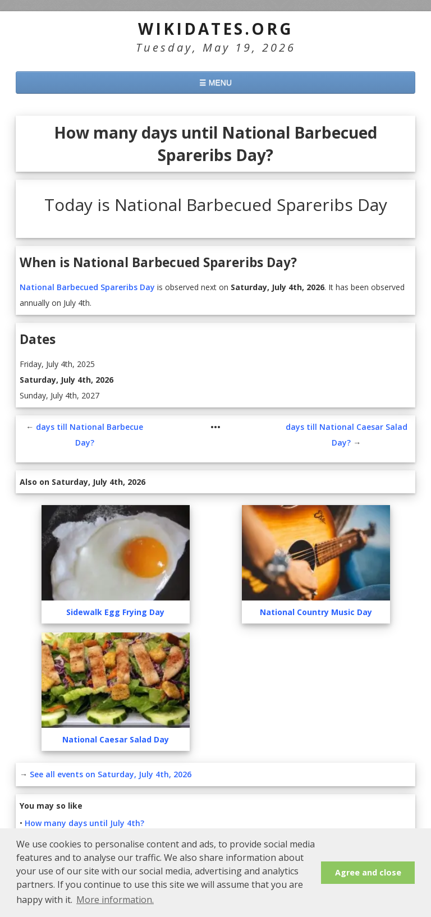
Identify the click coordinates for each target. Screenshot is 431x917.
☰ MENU (215, 82)
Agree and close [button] (368, 872)
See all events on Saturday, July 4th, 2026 (110, 774)
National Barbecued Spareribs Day (87, 287)
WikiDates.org (216, 28)
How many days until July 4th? (84, 823)
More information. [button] (115, 899)
